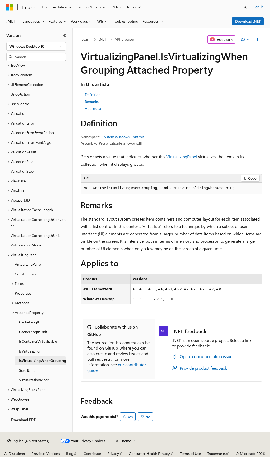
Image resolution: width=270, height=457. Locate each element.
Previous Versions (46, 453)
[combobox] (36, 46)
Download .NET (248, 21)
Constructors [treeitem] (25, 274)
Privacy (113, 453)
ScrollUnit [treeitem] (27, 370)
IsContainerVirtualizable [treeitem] (38, 341)
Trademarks (216, 453)
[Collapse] (64, 35)
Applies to (93, 108)
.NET (102, 39)
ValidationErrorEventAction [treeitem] (32, 132)
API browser (124, 39)
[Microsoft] (9, 7)
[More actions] (257, 39)
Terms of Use (190, 453)
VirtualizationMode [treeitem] (26, 244)
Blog (69, 453)
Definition (92, 94)
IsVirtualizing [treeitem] (29, 351)
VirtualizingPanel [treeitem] (28, 264)
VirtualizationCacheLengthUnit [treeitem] (35, 235)
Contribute (92, 453)
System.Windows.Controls (123, 136)
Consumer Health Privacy (149, 453)
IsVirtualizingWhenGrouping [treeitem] (42, 360)
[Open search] (245, 7)
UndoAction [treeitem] (20, 94)
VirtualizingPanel (181, 156)
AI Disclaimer (14, 453)
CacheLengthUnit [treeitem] (33, 331)
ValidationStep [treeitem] (22, 171)
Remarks (92, 101)
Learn (85, 39)
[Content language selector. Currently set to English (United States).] (28, 441)
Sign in (258, 6)
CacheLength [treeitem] (29, 322)
